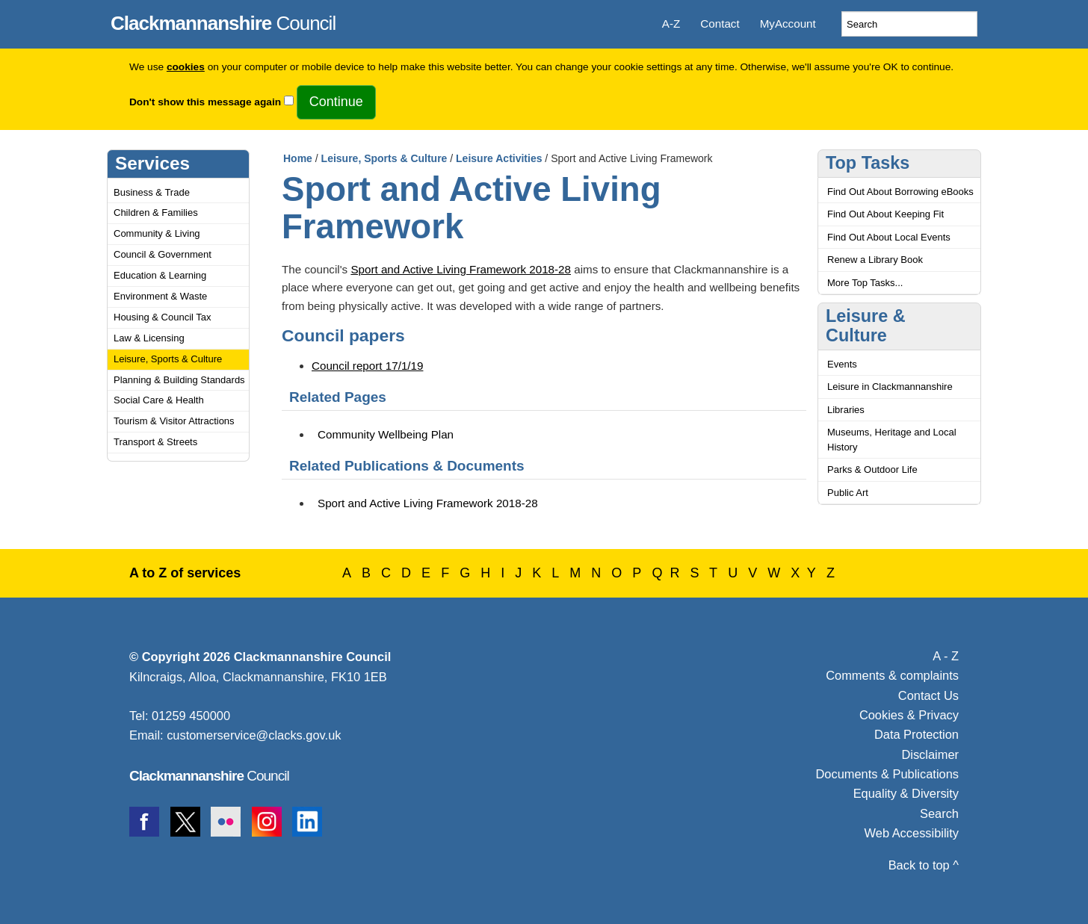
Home (297, 158)
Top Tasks (867, 163)
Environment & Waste (160, 296)
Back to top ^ (923, 865)
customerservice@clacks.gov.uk (254, 735)
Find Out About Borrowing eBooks (900, 191)
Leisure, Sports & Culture (168, 359)
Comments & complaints (892, 675)
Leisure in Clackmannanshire (890, 386)
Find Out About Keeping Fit (885, 214)
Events (842, 364)
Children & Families (156, 212)
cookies (186, 66)
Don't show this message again (205, 102)
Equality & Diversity (906, 793)
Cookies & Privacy (909, 715)
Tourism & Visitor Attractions (174, 421)
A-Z (671, 23)
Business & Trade (152, 192)
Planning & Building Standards (179, 379)
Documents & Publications (887, 774)
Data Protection (916, 734)
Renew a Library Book (875, 259)
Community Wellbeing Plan (386, 434)
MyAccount (788, 23)
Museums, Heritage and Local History (891, 440)
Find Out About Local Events (889, 237)
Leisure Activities (499, 158)
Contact (719, 23)
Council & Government (162, 254)
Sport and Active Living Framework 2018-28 (460, 269)
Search (939, 813)
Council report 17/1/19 (367, 365)
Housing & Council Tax (162, 317)
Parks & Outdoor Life (872, 469)
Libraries (846, 409)
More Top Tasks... (865, 282)
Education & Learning (160, 275)
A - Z (946, 656)
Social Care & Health (159, 400)
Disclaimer (930, 754)
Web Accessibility (912, 833)
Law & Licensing (149, 338)
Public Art (847, 492)
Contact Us (928, 695)
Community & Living (157, 233)
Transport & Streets (155, 441)
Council (223, 21)
